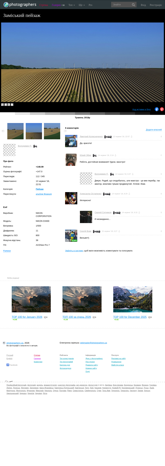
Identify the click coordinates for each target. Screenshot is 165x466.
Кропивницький (128, 388)
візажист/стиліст (50, 385)
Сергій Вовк (85, 231)
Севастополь (78, 391)
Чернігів (31, 393)
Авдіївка (108, 385)
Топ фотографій (66, 362)
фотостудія (93, 385)
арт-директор (81, 385)
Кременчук (106, 388)
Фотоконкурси (65, 368)
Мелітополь (21, 391)
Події (88, 371)
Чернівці (38, 393)
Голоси (7, 251)
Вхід (143, 5)
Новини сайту (91, 368)
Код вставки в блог (141, 109)
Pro (90, 5)
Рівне (69, 391)
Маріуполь (11, 391)
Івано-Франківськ (47, 388)
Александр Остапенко (90, 193)
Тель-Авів (106, 391)
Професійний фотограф (16, 385)
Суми (99, 391)
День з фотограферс (94, 358)
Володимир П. (25, 146)
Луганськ (139, 388)
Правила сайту (92, 365)
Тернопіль (115, 391)
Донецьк (16, 388)
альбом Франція (44, 194)
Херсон (147, 391)
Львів (152, 388)
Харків (140, 391)
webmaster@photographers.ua (93, 343)
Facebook (12, 365)
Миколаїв (40, 391)
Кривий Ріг (116, 388)
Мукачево (31, 391)
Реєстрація (156, 5)
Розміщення (116, 362)
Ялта (45, 393)
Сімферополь (90, 391)
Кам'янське (79, 388)
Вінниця (145, 385)
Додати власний (154, 129)
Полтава (62, 391)
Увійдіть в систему (74, 250)
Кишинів (98, 388)
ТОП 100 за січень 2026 (76, 317)
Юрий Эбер (85, 155)
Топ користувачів (67, 358)
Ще (82, 5)
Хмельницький (13, 393)
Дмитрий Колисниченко (91, 136)
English (9, 358)
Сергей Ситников (103, 212)
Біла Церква (118, 385)
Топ (72, 5)
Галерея (58, 5)
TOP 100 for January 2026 (27, 317)
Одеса (55, 391)
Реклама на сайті (118, 358)
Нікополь (48, 391)
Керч (87, 388)
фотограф (31, 385)
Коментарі (38, 362)
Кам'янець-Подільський (64, 388)
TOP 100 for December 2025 (130, 317)
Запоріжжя (34, 388)
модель (40, 385)
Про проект (90, 362)
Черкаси (23, 393)
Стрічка (43, 5)
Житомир (25, 388)
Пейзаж (39, 189)
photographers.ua (15, 343)
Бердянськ (128, 385)
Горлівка (152, 385)
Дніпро (9, 388)
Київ (91, 388)
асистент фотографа (66, 385)
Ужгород (133, 391)
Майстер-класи (117, 365)
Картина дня (65, 365)
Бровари (137, 385)
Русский (10, 355)
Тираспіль (125, 391)
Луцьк (146, 388)
